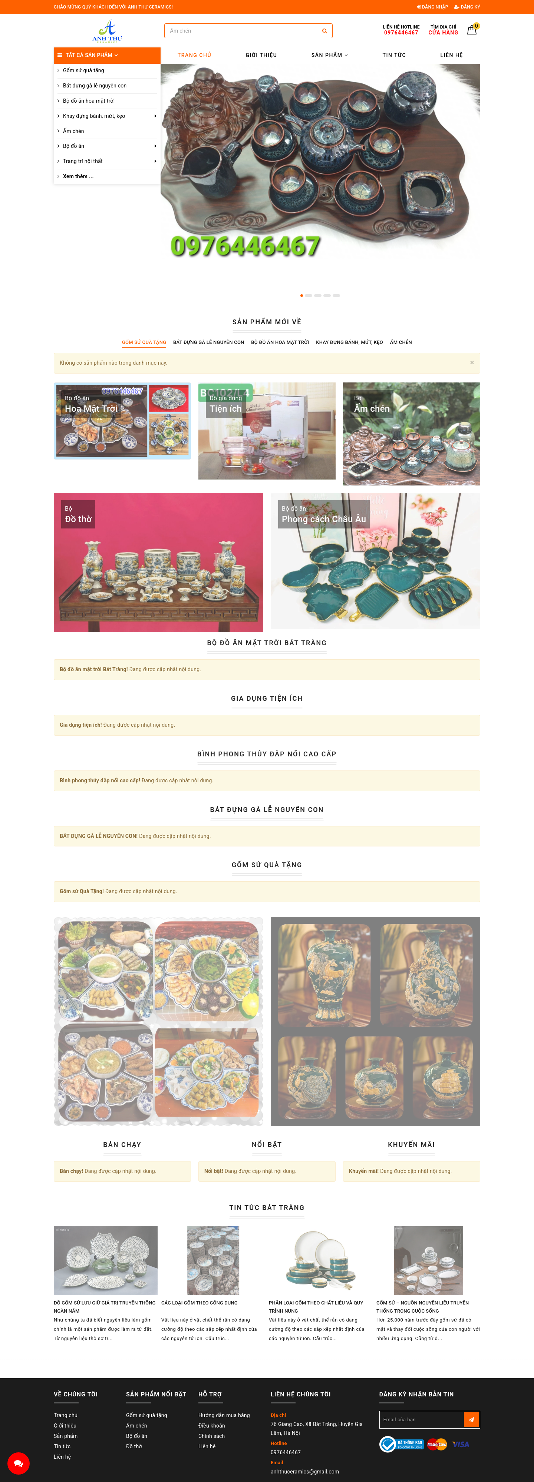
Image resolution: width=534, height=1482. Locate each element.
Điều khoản (211, 1426)
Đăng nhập (432, 7)
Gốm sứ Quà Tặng (267, 865)
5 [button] (336, 295)
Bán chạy (122, 1144)
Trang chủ (194, 55)
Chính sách (211, 1436)
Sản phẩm (330, 55)
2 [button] (308, 295)
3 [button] (318, 295)
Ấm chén (73, 131)
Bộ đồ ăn (73, 146)
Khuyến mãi (411, 1144)
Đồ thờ (134, 1446)
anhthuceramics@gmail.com (305, 1472)
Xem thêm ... (78, 176)
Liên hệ (452, 55)
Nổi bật (267, 1144)
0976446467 (286, 1452)
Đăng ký (467, 7)
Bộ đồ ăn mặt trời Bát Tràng (267, 643)
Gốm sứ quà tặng (83, 70)
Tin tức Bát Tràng (267, 1207)
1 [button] (301, 295)
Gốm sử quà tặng (146, 1415)
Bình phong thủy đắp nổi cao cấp (267, 754)
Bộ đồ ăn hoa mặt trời (89, 101)
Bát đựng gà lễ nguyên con (95, 86)
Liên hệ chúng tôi (301, 1394)
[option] (321, 161)
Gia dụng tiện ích (267, 698)
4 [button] (327, 295)
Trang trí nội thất (83, 161)
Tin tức (394, 55)
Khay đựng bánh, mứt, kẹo (94, 116)
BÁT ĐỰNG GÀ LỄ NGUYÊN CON (267, 809)
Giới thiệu (261, 55)
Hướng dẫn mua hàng (224, 1415)
